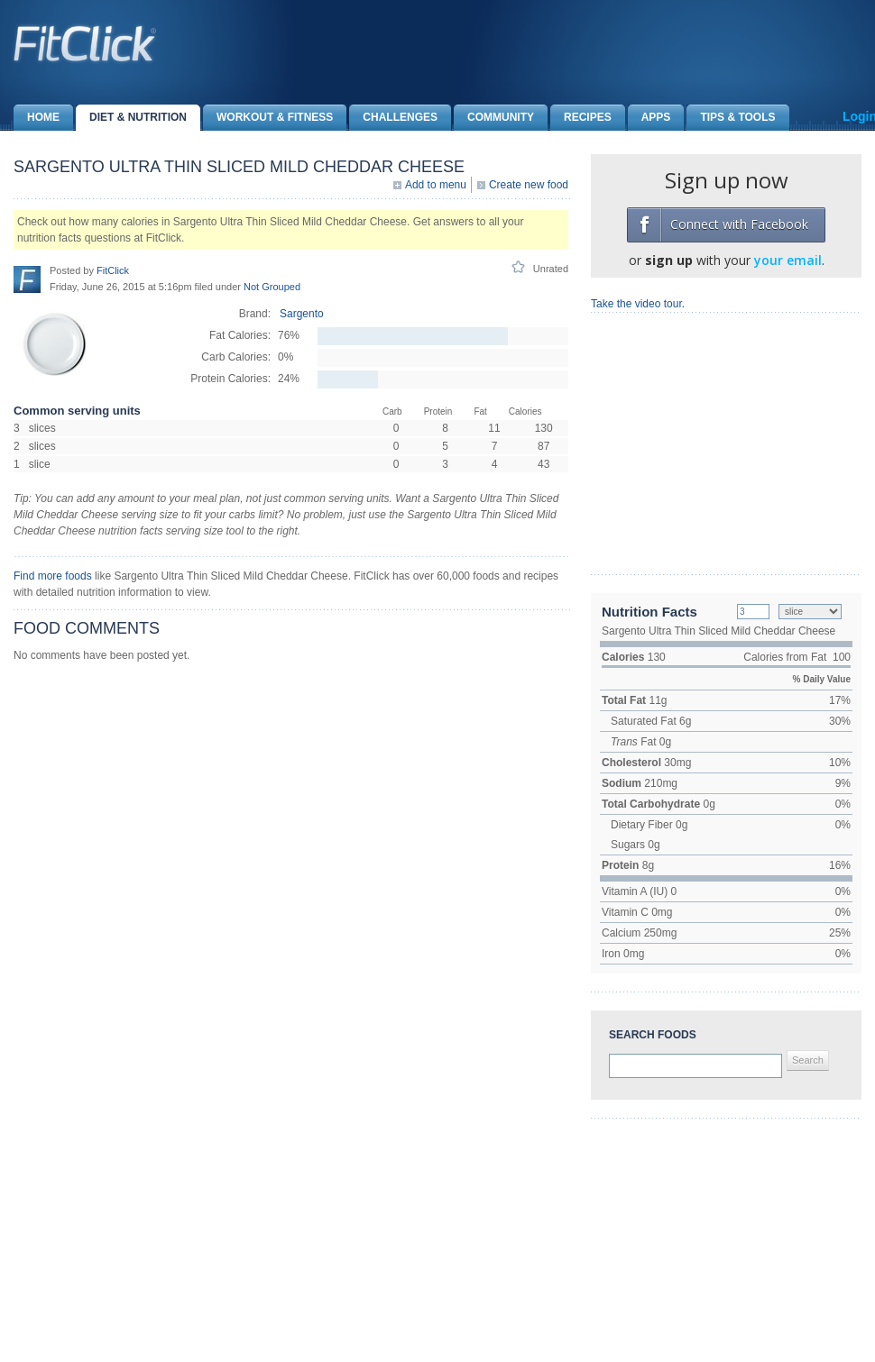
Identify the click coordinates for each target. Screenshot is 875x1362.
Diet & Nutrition (131, 118)
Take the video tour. (638, 303)
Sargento (302, 313)
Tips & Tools (730, 118)
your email (788, 260)
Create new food (528, 184)
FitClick (113, 270)
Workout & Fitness (268, 118)
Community (494, 118)
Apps (649, 118)
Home (37, 118)
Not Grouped (272, 286)
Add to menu (435, 184)
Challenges (393, 118)
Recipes (581, 118)
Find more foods (53, 576)
